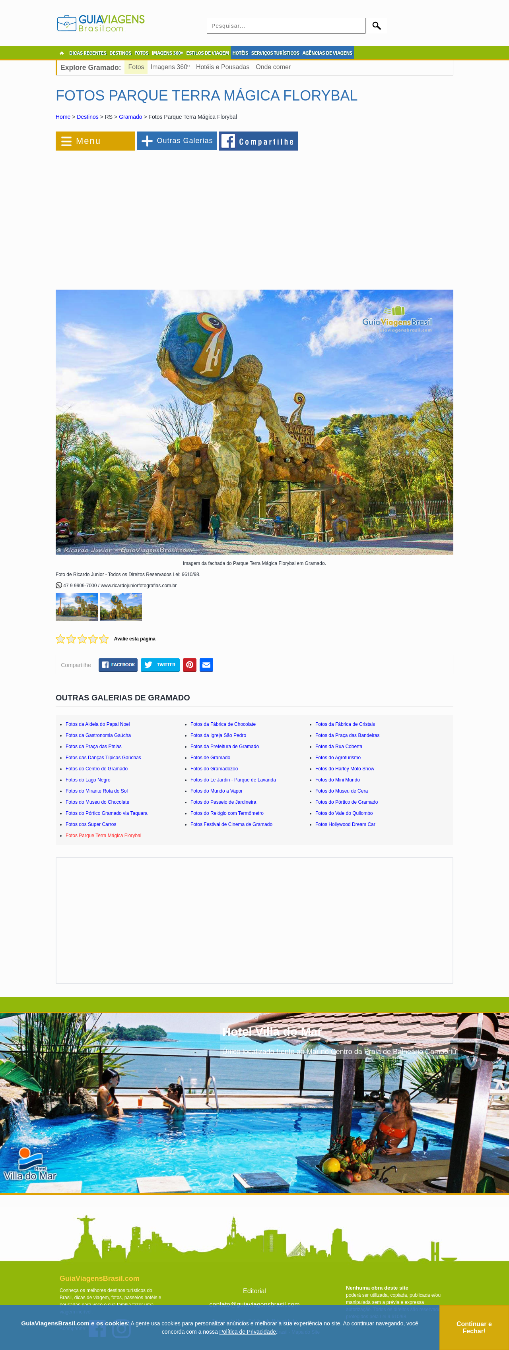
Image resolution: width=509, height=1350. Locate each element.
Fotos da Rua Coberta (338, 746)
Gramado (130, 117)
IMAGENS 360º (167, 53)
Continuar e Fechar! (474, 1328)
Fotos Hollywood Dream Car (345, 824)
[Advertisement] (142, 216)
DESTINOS (120, 53)
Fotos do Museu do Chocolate (97, 802)
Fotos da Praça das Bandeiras (347, 735)
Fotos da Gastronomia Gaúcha (98, 735)
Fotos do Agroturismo (338, 757)
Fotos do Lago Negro (88, 780)
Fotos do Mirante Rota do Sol (97, 791)
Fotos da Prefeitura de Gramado (224, 746)
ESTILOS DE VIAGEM (207, 53)
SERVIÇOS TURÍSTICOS (275, 53)
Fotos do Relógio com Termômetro (227, 813)
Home (63, 117)
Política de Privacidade (248, 1332)
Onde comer (273, 67)
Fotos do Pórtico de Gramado (346, 802)
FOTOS (141, 53)
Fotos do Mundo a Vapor (216, 791)
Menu (88, 141)
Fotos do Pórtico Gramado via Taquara (107, 813)
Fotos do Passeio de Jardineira (223, 802)
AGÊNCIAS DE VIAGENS (327, 53)
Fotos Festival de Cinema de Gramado (231, 824)
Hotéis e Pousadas (222, 67)
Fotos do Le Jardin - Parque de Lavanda (233, 780)
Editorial (254, 1291)
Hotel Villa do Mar (272, 1031)
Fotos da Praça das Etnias (94, 746)
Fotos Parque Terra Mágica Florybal (104, 835)
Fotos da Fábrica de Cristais (345, 724)
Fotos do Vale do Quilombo (344, 813)
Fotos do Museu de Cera (341, 791)
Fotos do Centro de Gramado (97, 769)
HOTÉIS (240, 53)
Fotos (136, 67)
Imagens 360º (170, 67)
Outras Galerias (185, 141)
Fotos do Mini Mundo (337, 780)
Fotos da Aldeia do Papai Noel (98, 724)
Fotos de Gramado (210, 757)
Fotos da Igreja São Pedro (218, 735)
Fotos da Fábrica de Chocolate (223, 724)
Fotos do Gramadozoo (214, 769)
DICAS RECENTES (87, 53)
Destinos (87, 117)
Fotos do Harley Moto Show (344, 769)
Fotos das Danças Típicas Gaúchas (103, 757)
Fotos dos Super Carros (91, 824)
